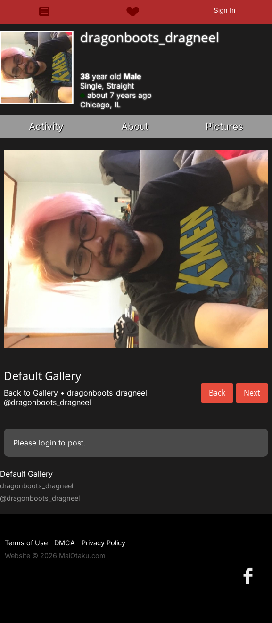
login (47, 442)
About (134, 126)
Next (252, 393)
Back (217, 393)
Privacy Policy (103, 543)
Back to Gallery (31, 392)
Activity (46, 126)
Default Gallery (26, 473)
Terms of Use (26, 543)
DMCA (64, 543)
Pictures (224, 126)
